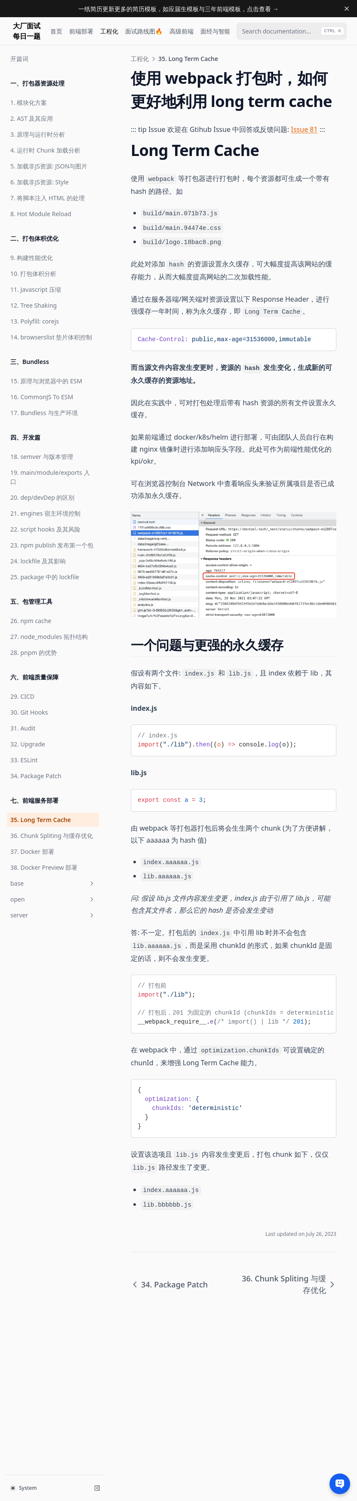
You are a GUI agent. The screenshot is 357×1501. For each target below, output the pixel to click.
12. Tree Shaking (33, 305)
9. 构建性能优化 (31, 258)
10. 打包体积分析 (33, 273)
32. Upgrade (27, 744)
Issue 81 (304, 129)
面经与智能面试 (225, 31)
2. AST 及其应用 (31, 118)
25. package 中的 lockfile (44, 577)
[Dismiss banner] (347, 8)
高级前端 (181, 31)
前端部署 (81, 31)
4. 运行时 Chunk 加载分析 (45, 150)
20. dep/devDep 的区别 (42, 497)
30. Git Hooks (29, 712)
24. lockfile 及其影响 (38, 561)
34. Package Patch (36, 776)
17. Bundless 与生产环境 (44, 413)
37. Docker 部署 (32, 851)
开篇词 (19, 59)
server (52, 915)
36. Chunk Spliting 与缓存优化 (51, 836)
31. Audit (22, 728)
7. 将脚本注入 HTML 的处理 (47, 198)
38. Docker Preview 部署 (43, 867)
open (52, 899)
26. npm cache (30, 621)
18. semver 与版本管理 (41, 456)
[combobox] (292, 31)
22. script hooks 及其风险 (45, 529)
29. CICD (22, 696)
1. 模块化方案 (28, 102)
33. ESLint (24, 760)
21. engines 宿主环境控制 (45, 513)
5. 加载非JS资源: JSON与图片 (48, 166)
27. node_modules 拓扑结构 (49, 637)
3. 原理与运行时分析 (37, 134)
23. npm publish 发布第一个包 (52, 545)
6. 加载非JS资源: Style (39, 182)
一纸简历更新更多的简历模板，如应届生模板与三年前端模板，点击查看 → (178, 9)
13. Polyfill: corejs (34, 321)
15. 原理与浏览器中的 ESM (46, 381)
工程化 (109, 31)
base (52, 883)
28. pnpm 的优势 (33, 652)
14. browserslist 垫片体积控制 (51, 337)
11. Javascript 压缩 (35, 289)
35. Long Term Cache (40, 820)
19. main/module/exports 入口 (50, 477)
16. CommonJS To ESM (41, 397)
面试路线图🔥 (144, 31)
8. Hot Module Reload (40, 214)
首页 (56, 31)
